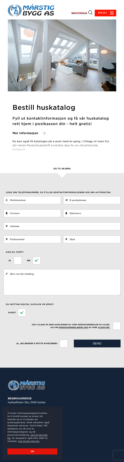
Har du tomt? (15, 252)
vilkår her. (104, 327)
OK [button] (32, 451)
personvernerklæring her (73, 327)
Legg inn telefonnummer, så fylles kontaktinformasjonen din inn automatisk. (58, 192)
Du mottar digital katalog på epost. (30, 304)
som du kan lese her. (29, 441)
